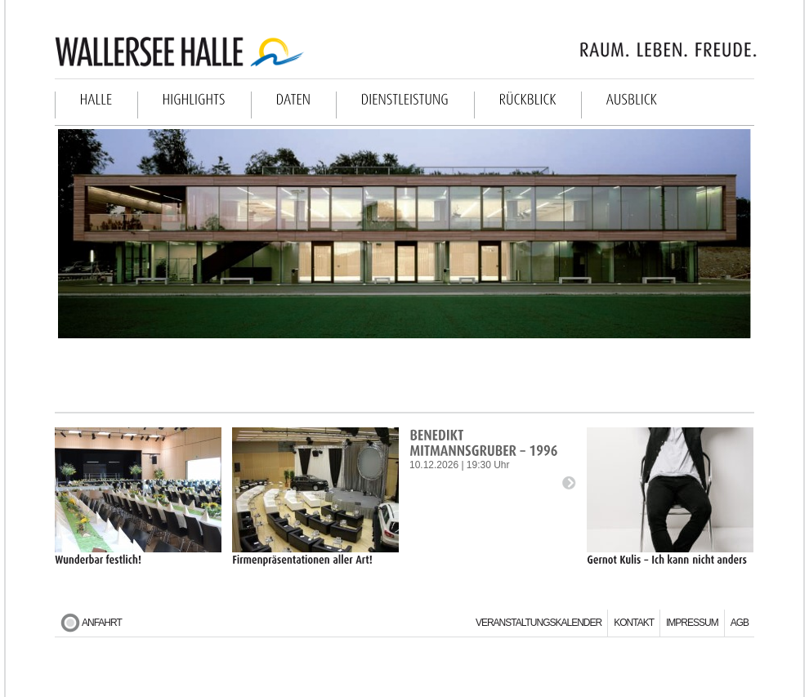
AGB (740, 622)
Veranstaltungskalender (538, 622)
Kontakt (634, 622)
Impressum (692, 622)
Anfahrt (102, 622)
